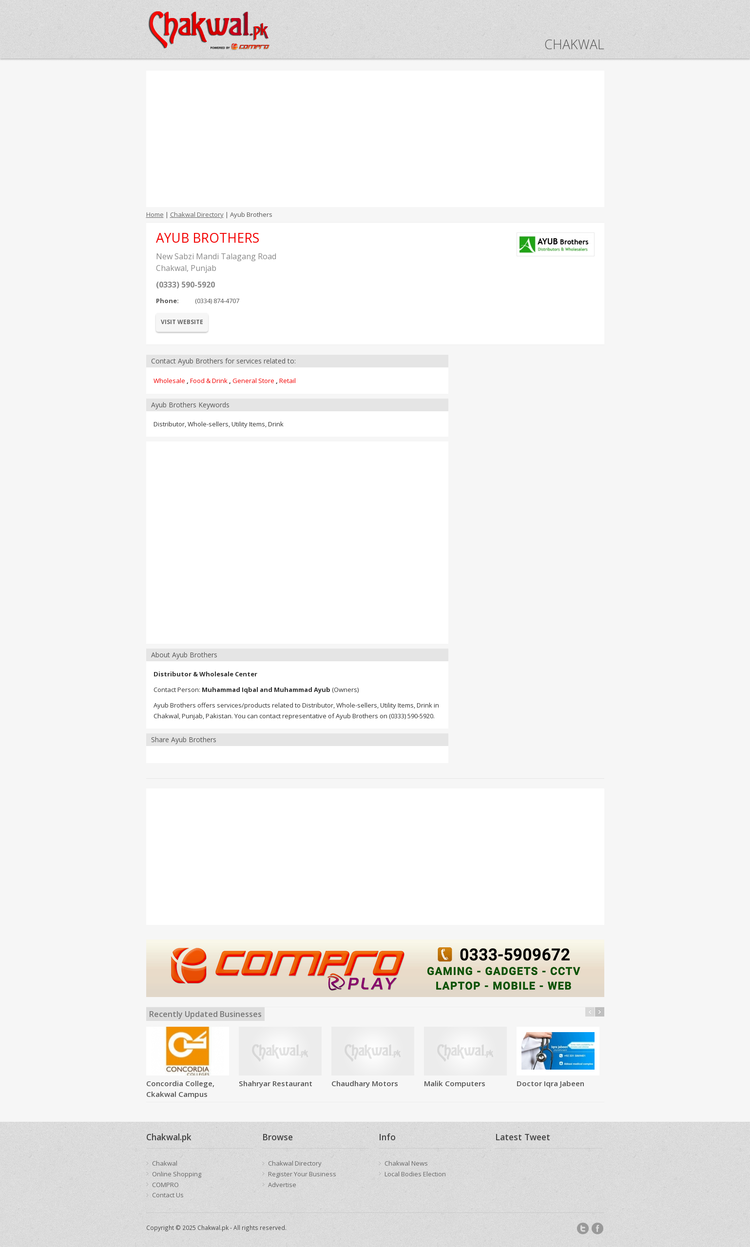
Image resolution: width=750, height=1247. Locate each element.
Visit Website (182, 322)
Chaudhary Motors (364, 1083)
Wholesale (169, 380)
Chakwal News (406, 1163)
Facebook (597, 1228)
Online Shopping (176, 1174)
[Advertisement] (375, 139)
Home (155, 214)
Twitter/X (583, 1228)
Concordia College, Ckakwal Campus (180, 1088)
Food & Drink (209, 380)
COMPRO (165, 1184)
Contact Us (168, 1194)
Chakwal (164, 1163)
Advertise (282, 1184)
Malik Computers (454, 1083)
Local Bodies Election (415, 1174)
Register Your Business (302, 1174)
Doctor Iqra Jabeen (550, 1083)
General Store (253, 380)
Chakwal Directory (197, 214)
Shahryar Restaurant (275, 1083)
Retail (287, 380)
